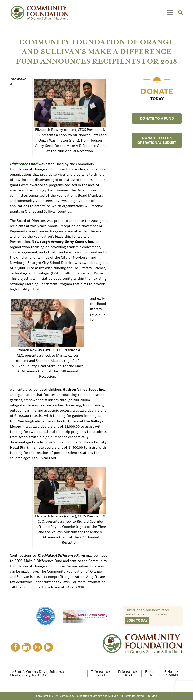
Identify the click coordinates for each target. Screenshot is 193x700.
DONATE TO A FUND (157, 118)
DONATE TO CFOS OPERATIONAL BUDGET (156, 140)
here (34, 571)
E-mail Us (150, 673)
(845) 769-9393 (103, 673)
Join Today (137, 620)
